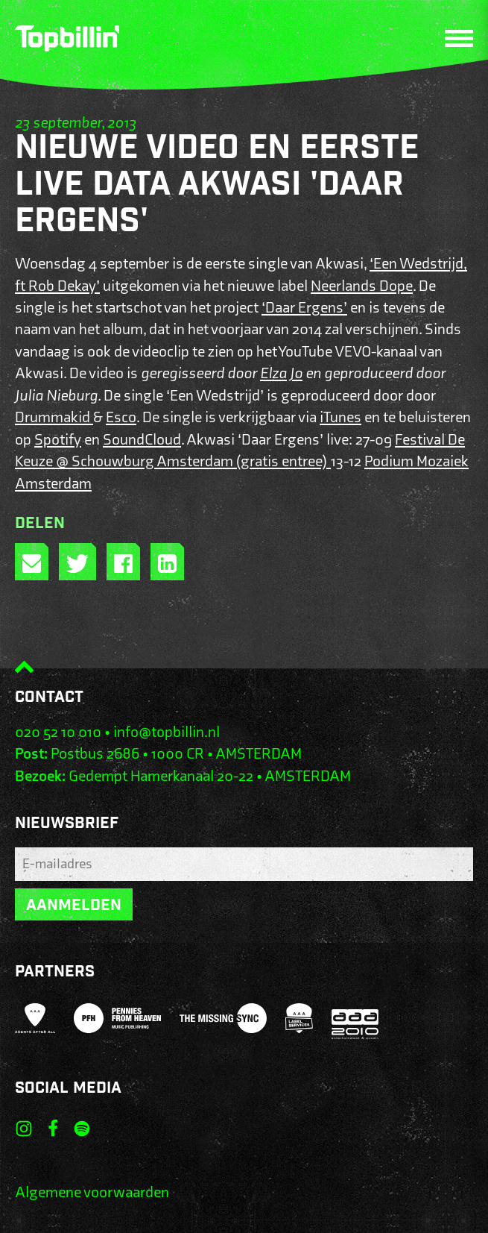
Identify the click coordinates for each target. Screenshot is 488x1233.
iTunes (340, 417)
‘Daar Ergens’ (304, 307)
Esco (121, 417)
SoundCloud (142, 439)
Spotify (57, 439)
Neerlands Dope (362, 286)
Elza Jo (281, 373)
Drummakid (54, 417)
